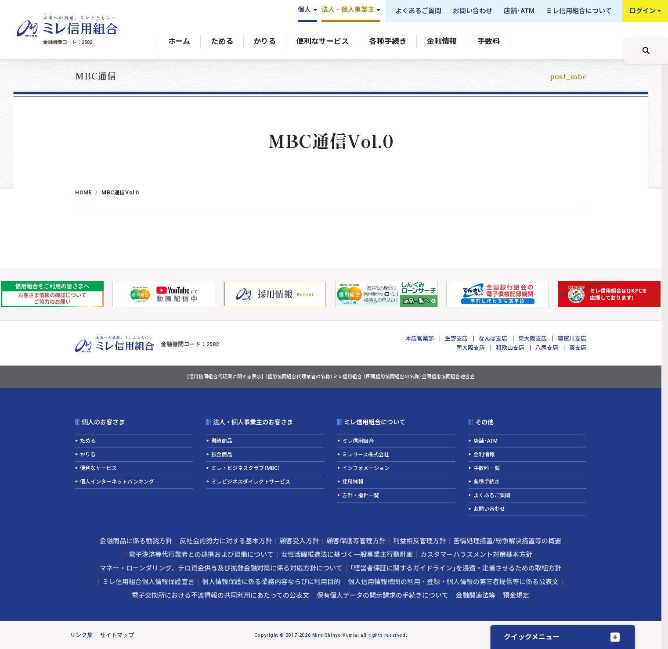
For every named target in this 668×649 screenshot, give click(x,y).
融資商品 (221, 441)
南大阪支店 (470, 348)
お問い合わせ (472, 11)
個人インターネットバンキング (117, 482)
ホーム (179, 41)
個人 (304, 10)
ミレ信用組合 (358, 441)
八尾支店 (546, 348)
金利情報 (442, 41)
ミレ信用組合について (579, 11)
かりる (264, 41)
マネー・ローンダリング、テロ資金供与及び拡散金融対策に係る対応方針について (221, 568)
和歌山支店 (510, 348)
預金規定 (516, 595)
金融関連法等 (475, 595)
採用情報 (352, 482)
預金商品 (221, 455)
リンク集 (81, 635)
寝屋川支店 (572, 338)
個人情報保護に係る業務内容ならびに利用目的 (271, 582)
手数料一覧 (486, 468)
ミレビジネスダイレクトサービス (250, 482)
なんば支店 (493, 338)
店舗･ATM (519, 11)
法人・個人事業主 (347, 10)
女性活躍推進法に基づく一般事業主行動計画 (347, 555)
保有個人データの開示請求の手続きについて (382, 595)
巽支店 (577, 348)
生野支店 (456, 338)
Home (83, 193)
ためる (222, 41)
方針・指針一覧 (360, 495)
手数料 (488, 41)
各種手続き (388, 41)
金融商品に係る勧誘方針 (136, 541)
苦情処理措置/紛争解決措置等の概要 (507, 541)
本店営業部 (419, 338)
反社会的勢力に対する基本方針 (226, 541)
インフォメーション (366, 468)
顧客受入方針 (299, 541)
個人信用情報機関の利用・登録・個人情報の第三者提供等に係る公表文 (453, 582)
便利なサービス (322, 41)
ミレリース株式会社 (365, 455)
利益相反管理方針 (419, 541)
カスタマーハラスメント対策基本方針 (476, 555)
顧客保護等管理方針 (356, 541)
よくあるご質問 (418, 11)
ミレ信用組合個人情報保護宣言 (148, 582)
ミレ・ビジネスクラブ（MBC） (245, 468)
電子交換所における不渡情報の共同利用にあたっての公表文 (220, 595)
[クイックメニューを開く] (562, 637)
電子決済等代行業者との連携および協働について (201, 555)
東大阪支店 (532, 338)
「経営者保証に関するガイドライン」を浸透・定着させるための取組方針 (455, 568)
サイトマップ (117, 635)
